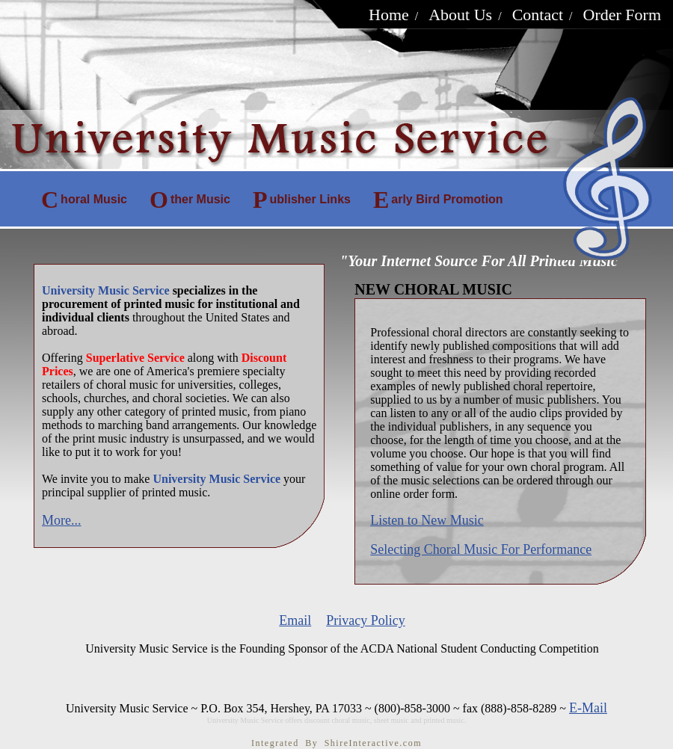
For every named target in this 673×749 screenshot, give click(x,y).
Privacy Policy (365, 620)
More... (62, 520)
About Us (460, 14)
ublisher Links (302, 199)
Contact (537, 14)
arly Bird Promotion (438, 199)
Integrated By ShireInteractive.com (336, 743)
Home (389, 14)
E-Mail (588, 707)
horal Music (84, 199)
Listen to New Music (426, 520)
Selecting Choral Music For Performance (480, 549)
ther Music (190, 199)
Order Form (622, 14)
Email (295, 620)
